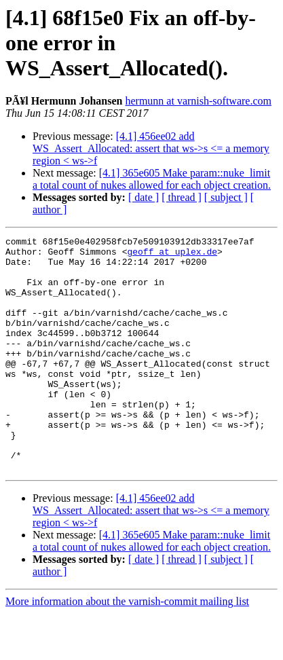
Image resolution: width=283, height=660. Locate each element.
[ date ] (143, 197)
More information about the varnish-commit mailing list (127, 648)
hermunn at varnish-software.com (198, 101)
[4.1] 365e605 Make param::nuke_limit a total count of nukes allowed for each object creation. (152, 179)
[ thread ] (182, 197)
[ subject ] (226, 197)
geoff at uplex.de (172, 255)
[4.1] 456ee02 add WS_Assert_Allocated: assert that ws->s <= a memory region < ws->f (151, 148)
